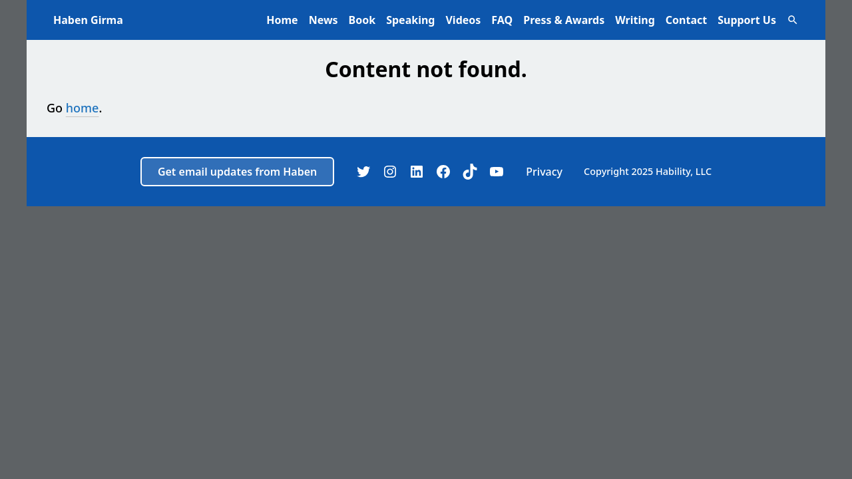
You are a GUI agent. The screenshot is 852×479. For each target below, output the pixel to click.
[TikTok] (470, 172)
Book (362, 20)
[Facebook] (443, 172)
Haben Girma (88, 20)
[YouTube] (497, 172)
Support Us (747, 20)
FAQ (502, 20)
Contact (686, 20)
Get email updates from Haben (237, 171)
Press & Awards (563, 20)
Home (282, 20)
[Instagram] (390, 172)
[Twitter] (363, 172)
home (82, 108)
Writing (635, 20)
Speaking (410, 20)
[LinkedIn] (417, 172)
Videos (463, 20)
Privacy (544, 171)
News (323, 20)
